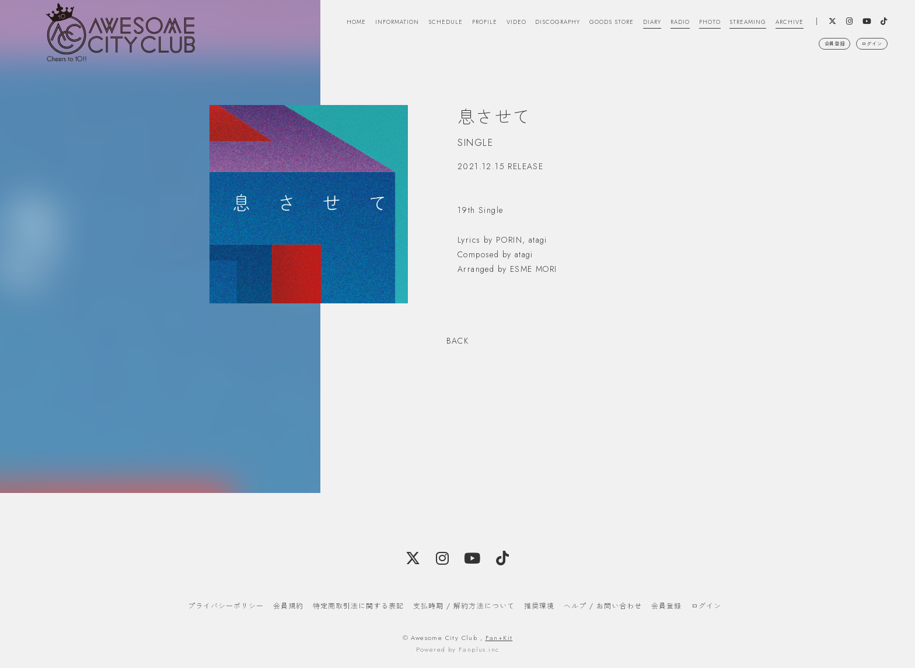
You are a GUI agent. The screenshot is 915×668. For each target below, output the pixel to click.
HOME (273, 25)
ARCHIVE (780, 25)
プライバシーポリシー (226, 606)
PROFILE (423, 25)
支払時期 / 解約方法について (464, 606)
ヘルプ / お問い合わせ (603, 606)
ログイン (867, 56)
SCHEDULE (378, 25)
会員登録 (818, 56)
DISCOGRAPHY (508, 25)
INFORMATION (321, 25)
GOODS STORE (573, 25)
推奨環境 (539, 606)
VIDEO (460, 25)
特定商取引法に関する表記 (358, 606)
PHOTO (686, 25)
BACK (457, 341)
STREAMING (731, 25)
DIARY (620, 25)
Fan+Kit (499, 637)
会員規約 (288, 606)
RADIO (653, 25)
